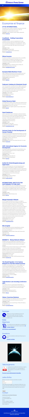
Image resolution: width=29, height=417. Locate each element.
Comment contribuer (11, 339)
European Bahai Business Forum (12, 72)
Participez (4, 319)
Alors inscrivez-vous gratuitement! (9, 329)
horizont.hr (8, 141)
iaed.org (7, 158)
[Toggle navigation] (2, 5)
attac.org (8, 33)
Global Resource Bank (8, 101)
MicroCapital (6, 226)
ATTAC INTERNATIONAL (9, 27)
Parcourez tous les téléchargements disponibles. (11, 373)
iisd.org (7, 195)
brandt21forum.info (10, 277)
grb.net (7, 108)
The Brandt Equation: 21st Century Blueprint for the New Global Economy (13, 262)
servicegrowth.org (9, 305)
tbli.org (7, 292)
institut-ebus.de (9, 178)
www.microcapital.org (10, 235)
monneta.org (8, 257)
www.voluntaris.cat (9, 96)
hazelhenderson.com (10, 126)
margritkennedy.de (9, 221)
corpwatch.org (9, 51)
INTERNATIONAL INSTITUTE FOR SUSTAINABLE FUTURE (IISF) (12, 183)
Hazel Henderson (7, 112)
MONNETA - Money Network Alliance (13, 240)
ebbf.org (7, 79)
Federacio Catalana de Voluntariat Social (14, 84)
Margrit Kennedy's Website (10, 199)
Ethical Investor (7, 56)
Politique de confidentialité (14, 414)
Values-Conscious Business (10, 297)
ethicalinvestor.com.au (10, 67)
